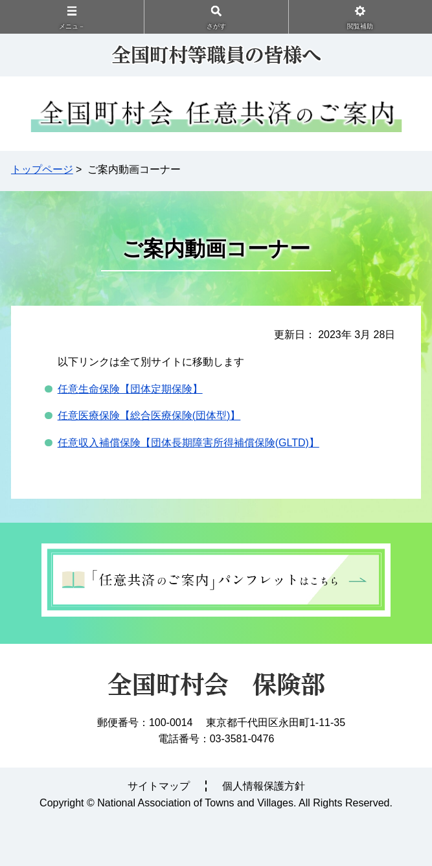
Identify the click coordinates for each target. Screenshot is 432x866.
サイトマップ (159, 786)
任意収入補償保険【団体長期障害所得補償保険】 (188, 442)
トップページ (42, 169)
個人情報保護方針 (263, 786)
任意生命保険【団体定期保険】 (130, 388)
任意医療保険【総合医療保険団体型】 (149, 415)
